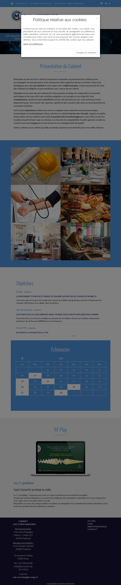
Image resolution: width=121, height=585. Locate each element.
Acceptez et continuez (86, 52)
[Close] (97, 18)
